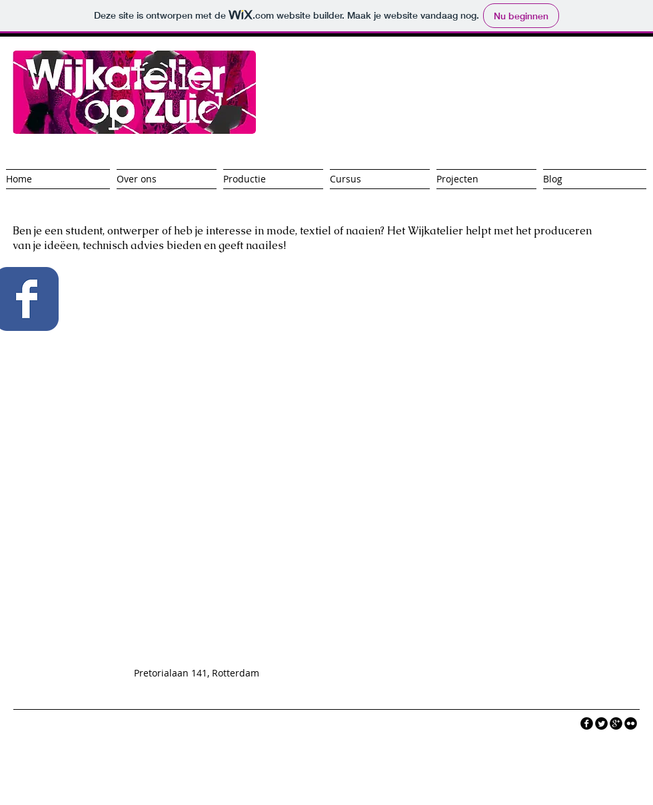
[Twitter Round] (601, 723)
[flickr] (630, 723)
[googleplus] (616, 723)
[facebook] (586, 723)
